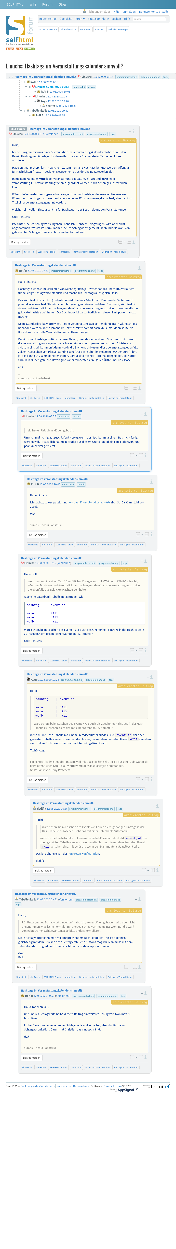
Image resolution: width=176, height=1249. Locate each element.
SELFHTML (15, 4)
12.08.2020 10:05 (49, 484)
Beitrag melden (20, 242)
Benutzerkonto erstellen (85, 251)
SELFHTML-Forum (48, 29)
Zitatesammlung (98, 19)
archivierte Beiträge (118, 29)
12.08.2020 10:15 (45, 563)
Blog (62, 4)
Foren (78, 19)
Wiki (33, 4)
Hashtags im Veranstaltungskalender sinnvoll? (59, 129)
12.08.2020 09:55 (45, 416)
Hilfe (127, 19)
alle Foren (29, 251)
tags (113, 134)
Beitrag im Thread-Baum (114, 251)
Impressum (64, 1086)
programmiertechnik (72, 134)
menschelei (63, 416)
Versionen (52, 134)
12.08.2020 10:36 (57, 808)
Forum (47, 4)
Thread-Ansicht (68, 29)
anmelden (64, 251)
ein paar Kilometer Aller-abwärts (90, 502)
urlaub (76, 416)
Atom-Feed (85, 29)
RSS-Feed (99, 29)
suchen (116, 19)
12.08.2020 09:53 (44, 996)
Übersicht (65, 19)
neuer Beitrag (48, 19)
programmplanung (96, 134)
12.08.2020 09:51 (38, 270)
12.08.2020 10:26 (48, 679)
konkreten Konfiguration (83, 853)
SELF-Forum (18, 128)
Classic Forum (113, 1086)
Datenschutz (81, 1086)
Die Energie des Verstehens (37, 1086)
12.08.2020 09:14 (33, 134)
